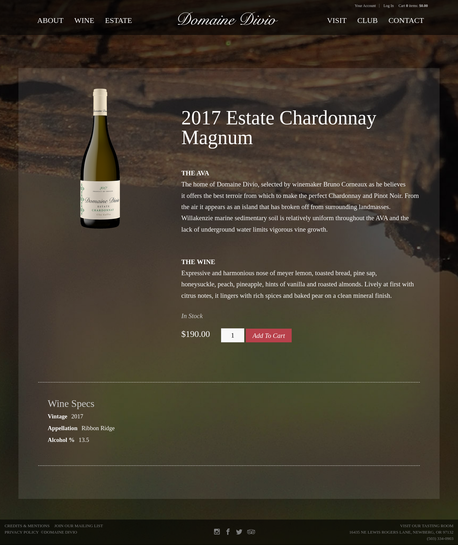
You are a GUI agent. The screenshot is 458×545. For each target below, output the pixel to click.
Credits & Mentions (26, 525)
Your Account (365, 5)
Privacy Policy (21, 532)
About (50, 20)
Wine (84, 20)
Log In (389, 5)
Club (367, 20)
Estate (118, 20)
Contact (406, 20)
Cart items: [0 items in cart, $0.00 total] (413, 5)
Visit (336, 20)
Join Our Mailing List (78, 525)
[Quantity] (232, 335)
